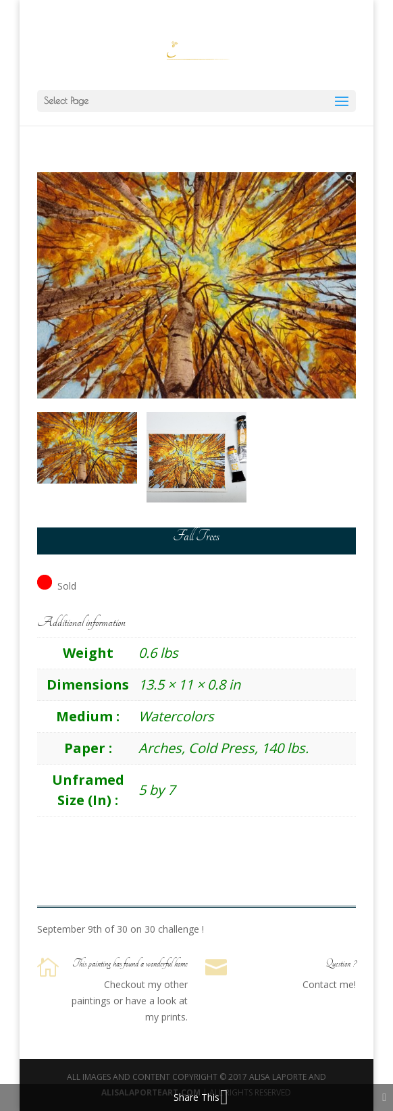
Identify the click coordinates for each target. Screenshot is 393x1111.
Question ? (340, 964)
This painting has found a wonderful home (130, 964)
